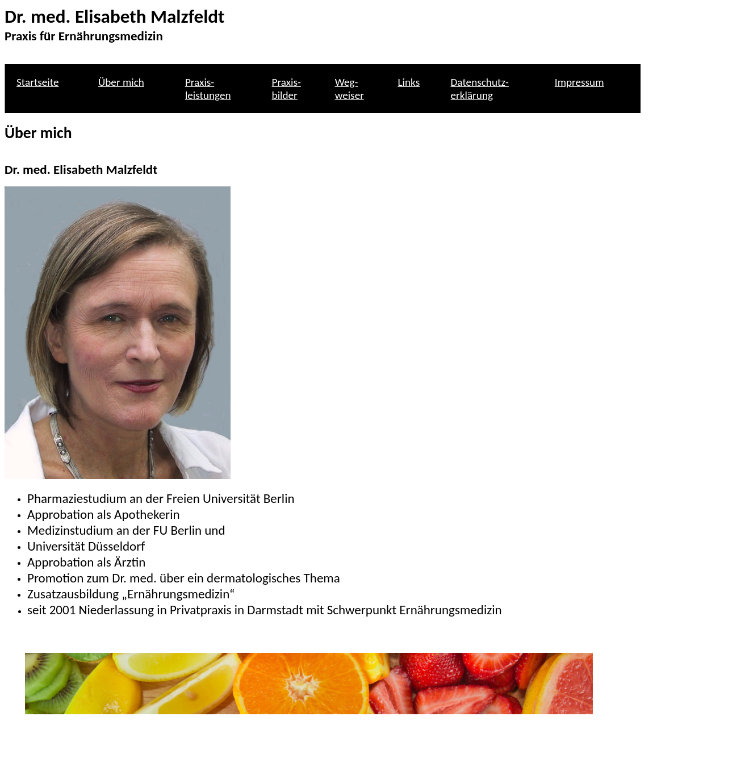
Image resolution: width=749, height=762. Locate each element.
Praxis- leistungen (208, 89)
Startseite (37, 82)
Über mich (121, 82)
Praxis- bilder (286, 89)
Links (409, 82)
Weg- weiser (349, 89)
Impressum (579, 82)
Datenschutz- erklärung (480, 89)
